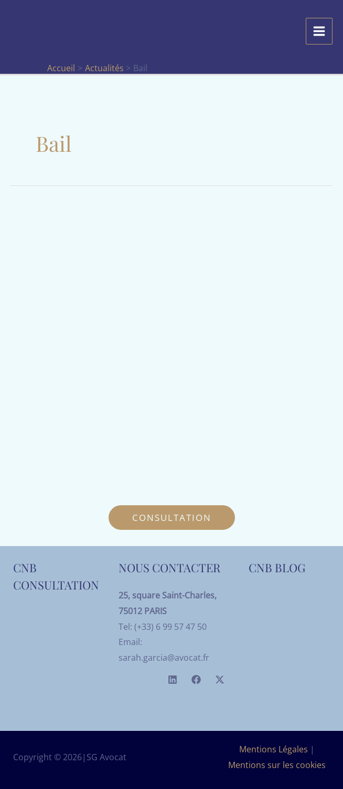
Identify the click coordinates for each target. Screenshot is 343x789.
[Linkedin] (172, 679)
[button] (172, 517)
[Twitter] (219, 679)
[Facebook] (196, 679)
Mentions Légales (273, 749)
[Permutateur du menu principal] (319, 31)
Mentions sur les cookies (277, 765)
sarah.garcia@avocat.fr (164, 657)
